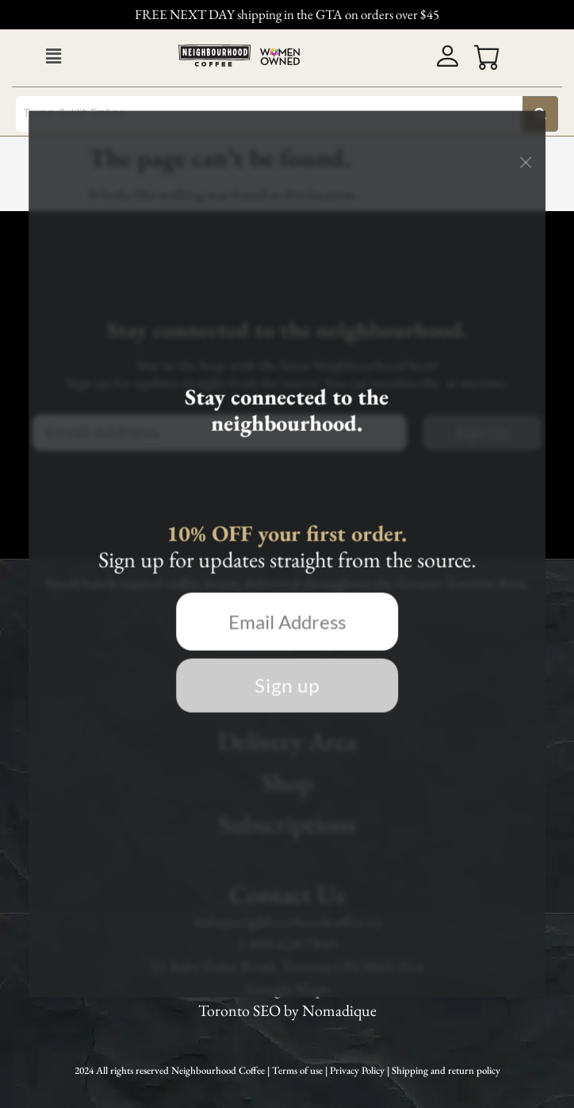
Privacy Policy (358, 1070)
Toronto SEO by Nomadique (287, 1010)
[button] (53, 57)
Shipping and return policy (446, 1070)
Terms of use (298, 1070)
